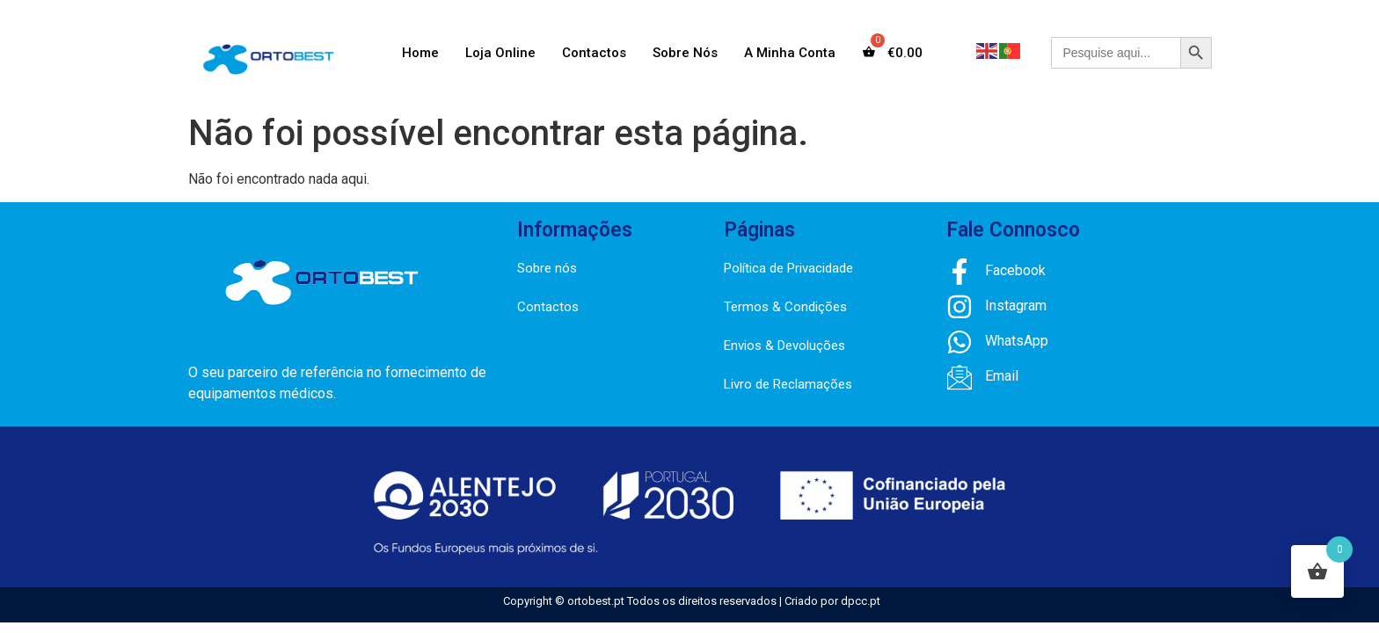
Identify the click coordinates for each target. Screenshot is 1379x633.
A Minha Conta (789, 53)
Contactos (594, 53)
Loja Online (500, 53)
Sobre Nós (685, 53)
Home (420, 53)
